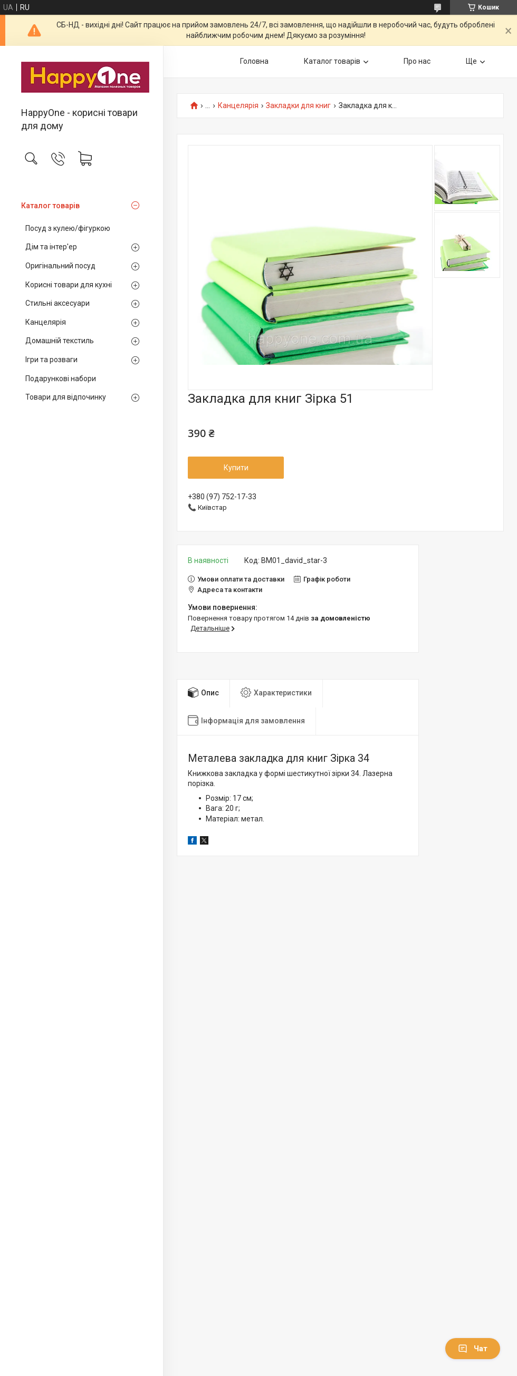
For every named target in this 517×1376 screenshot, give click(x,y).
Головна (254, 61)
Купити (236, 467)
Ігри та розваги (51, 359)
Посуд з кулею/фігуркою (67, 228)
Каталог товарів (50, 205)
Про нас (417, 61)
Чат (472, 1348)
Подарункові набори (60, 378)
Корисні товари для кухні (68, 284)
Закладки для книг (298, 106)
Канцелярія (45, 322)
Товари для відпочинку (65, 397)
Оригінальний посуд (60, 265)
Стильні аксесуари (57, 303)
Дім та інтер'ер (51, 247)
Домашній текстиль (59, 340)
